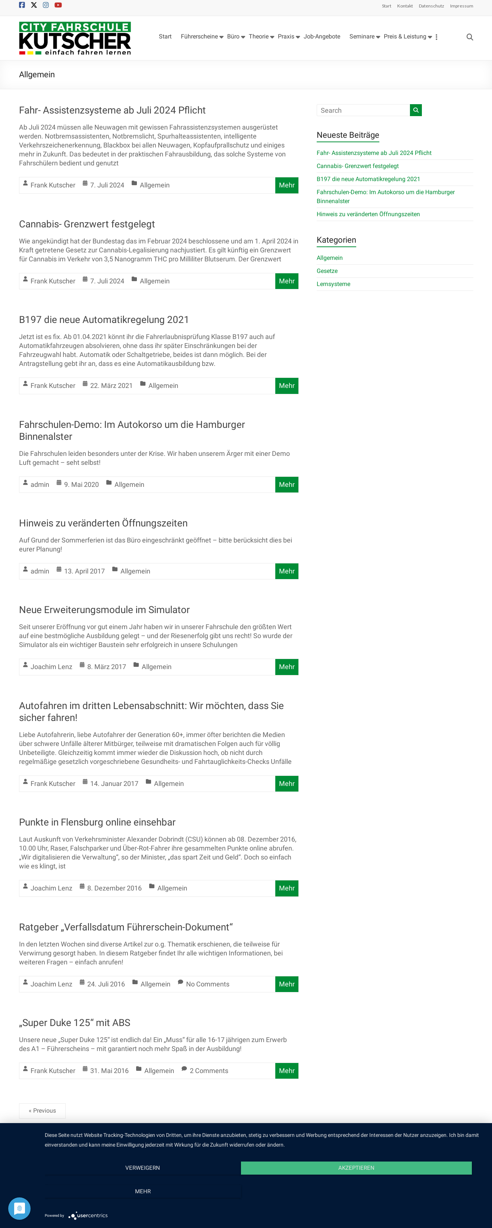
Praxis (286, 36)
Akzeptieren (265, 1190)
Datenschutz (431, 6)
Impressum (461, 6)
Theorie (259, 36)
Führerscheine (199, 36)
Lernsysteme (333, 283)
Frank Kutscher (53, 185)
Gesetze (327, 270)
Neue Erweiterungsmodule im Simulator (104, 609)
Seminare (362, 36)
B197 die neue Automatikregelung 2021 (104, 319)
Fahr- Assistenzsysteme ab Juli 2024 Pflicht (112, 110)
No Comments (207, 984)
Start (386, 6)
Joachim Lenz (51, 667)
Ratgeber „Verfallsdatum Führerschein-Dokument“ (126, 927)
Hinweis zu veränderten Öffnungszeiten (103, 523)
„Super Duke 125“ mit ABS (74, 1022)
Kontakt (405, 6)
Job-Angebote (322, 36)
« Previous (42, 1110)
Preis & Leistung (405, 36)
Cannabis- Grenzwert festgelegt (87, 224)
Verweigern (110, 1190)
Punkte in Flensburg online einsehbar (97, 822)
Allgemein (155, 185)
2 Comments (209, 1071)
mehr (418, 1190)
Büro (233, 36)
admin (40, 484)
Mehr (287, 185)
